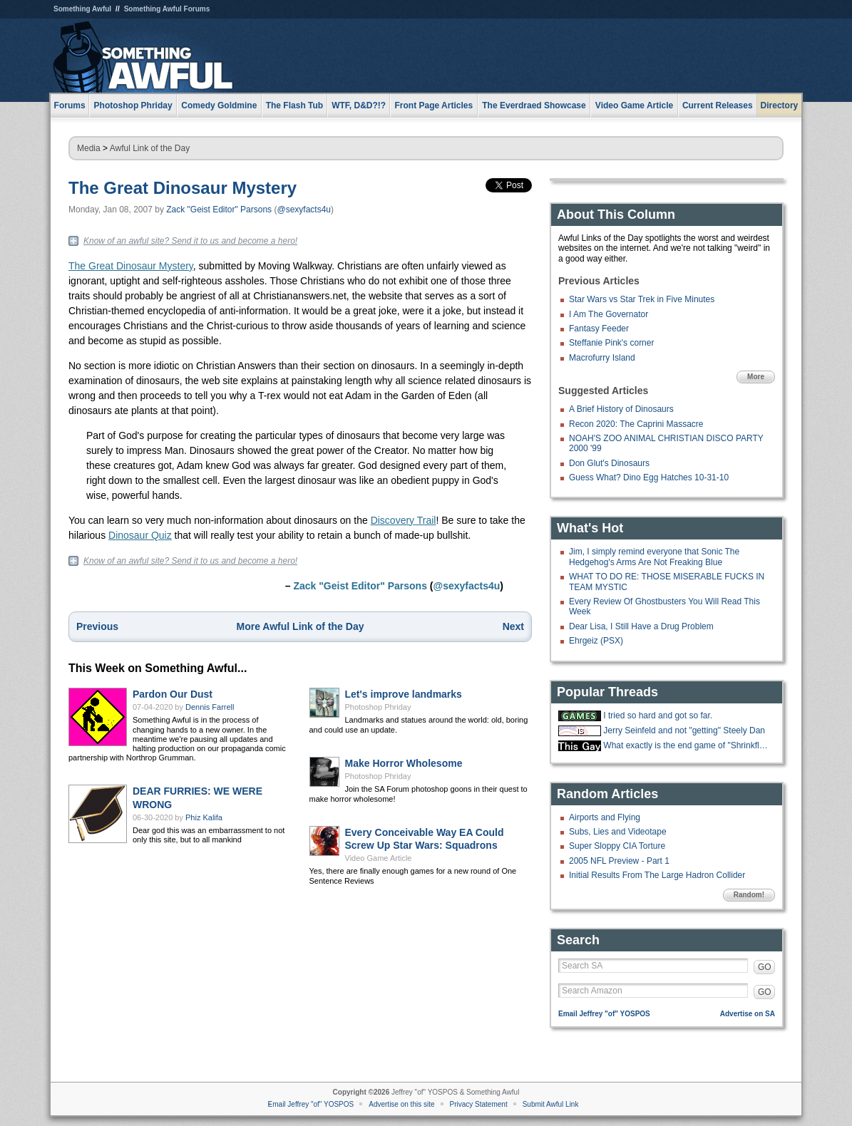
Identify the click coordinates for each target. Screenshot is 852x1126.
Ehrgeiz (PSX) (596, 641)
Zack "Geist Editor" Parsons (219, 210)
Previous (97, 626)
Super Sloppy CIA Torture (617, 846)
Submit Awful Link (551, 1104)
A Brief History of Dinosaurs (621, 409)
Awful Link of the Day (150, 148)
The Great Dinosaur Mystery (182, 187)
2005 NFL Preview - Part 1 (619, 861)
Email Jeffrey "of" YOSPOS (604, 1014)
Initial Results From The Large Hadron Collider (657, 875)
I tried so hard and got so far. (657, 715)
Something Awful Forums (167, 9)
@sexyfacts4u (304, 210)
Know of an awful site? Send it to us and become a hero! (190, 241)
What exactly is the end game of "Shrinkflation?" (687, 745)
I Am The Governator (608, 314)
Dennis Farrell (209, 707)
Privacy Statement (479, 1104)
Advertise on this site (401, 1104)
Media (89, 148)
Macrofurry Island (602, 358)
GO (764, 967)
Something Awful (82, 9)
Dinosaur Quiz (140, 535)
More (755, 377)
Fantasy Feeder (599, 329)
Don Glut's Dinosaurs (609, 463)
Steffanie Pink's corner (611, 343)
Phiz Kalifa (203, 817)
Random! (749, 895)
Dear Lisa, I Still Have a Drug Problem (641, 626)
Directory (780, 105)
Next (513, 626)
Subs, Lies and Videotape (618, 832)
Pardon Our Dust (172, 694)
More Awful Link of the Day (300, 626)
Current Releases (717, 105)
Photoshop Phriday (378, 707)
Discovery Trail (403, 520)
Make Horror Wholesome (404, 763)
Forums (70, 105)
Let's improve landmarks (403, 694)
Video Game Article (378, 858)
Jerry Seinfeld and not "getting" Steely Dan (684, 730)
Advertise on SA (747, 1014)
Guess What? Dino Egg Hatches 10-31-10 (649, 477)
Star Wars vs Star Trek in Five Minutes (641, 299)
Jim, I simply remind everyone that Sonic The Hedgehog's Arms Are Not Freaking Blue (654, 557)
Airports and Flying (604, 817)
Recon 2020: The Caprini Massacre (636, 424)
